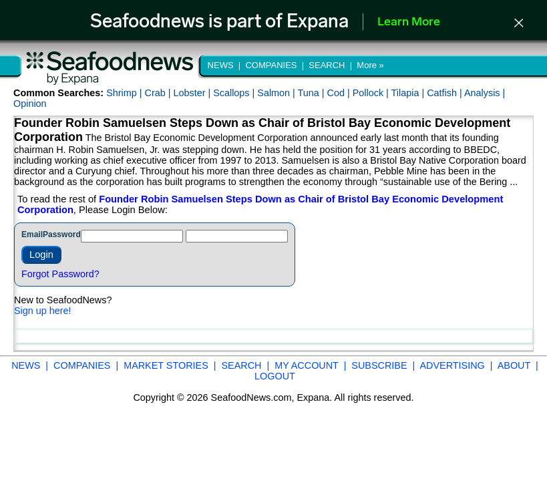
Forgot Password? (60, 274)
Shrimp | (125, 93)
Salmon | (277, 93)
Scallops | (235, 93)
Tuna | (312, 93)
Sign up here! (42, 310)
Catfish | (445, 93)
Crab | (158, 93)
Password (62, 234)
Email (32, 234)
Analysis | (484, 93)
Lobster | (193, 93)
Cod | (340, 93)
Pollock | (372, 93)
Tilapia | (409, 93)
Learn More (408, 22)
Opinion (30, 103)
